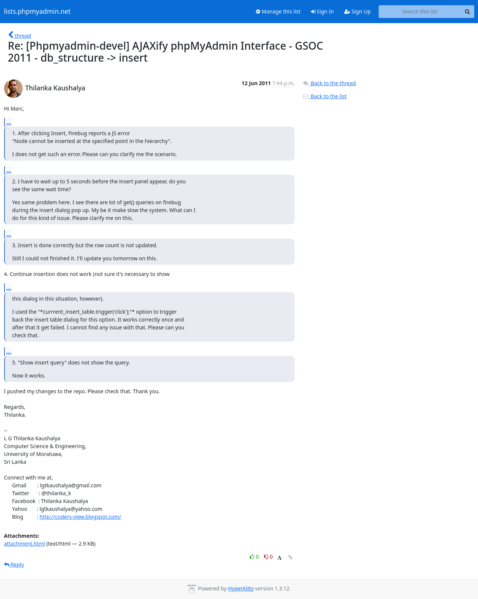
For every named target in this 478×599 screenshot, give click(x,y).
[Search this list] (420, 11)
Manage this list (278, 11)
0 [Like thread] (255, 556)
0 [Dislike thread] (268, 556)
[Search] (467, 11)
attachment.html (24, 543)
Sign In (322, 11)
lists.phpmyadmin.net (37, 11)
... (9, 122)
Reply (14, 564)
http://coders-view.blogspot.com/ (80, 516)
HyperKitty (241, 588)
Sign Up (357, 11)
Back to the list (324, 96)
